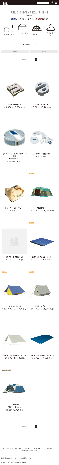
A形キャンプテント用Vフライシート (14, 355)
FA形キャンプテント (14, 306)
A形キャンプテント (41, 306)
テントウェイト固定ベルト (42, 154)
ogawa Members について (29, 450)
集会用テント (8, 30)
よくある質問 (48, 448)
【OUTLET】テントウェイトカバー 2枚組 (14, 155)
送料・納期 (18, 448)
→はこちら (41, 19)
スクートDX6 (14, 404)
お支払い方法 (7, 448)
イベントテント (22, 30)
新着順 (44, 51)
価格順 (15, 51)
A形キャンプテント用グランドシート (42, 355)
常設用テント (36, 30)
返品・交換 (37, 448)
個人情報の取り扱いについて (8, 458)
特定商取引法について (25, 458)
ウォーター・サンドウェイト (14, 208)
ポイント (27, 448)
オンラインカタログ (20, 19)
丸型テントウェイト (41, 104)
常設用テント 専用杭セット (15, 257)
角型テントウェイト (14, 104)
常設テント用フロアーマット (41, 257)
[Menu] (56, 2)
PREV (24, 59)
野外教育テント (50, 30)
